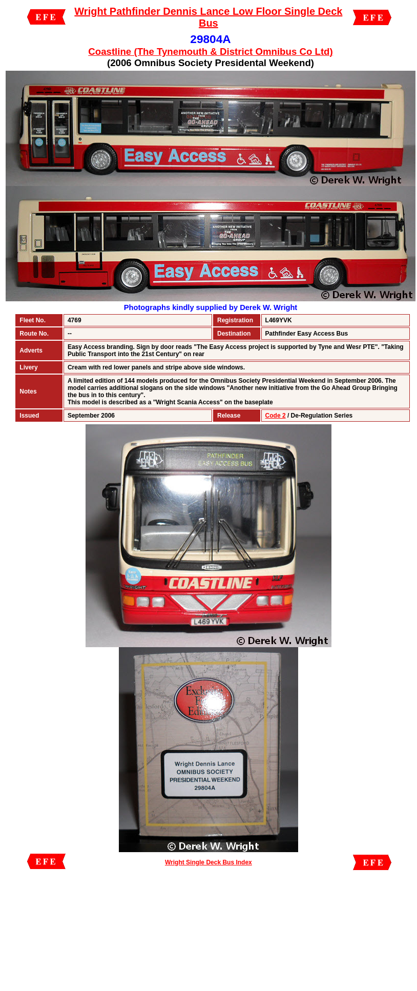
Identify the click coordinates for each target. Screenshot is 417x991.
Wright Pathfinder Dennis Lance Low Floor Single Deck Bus (208, 17)
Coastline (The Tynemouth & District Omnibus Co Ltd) (210, 51)
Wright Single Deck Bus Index (208, 862)
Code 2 (275, 415)
